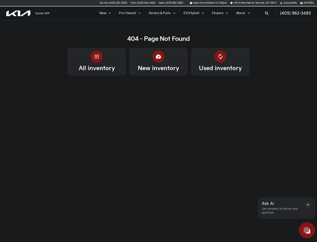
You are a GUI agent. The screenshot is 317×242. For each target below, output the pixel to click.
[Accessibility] (288, 3)
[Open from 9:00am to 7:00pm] (208, 3)
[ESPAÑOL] (307, 3)
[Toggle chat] (307, 230)
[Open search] (267, 13)
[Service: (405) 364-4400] (113, 3)
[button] (308, 205)
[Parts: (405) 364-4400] (143, 3)
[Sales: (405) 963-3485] (171, 3)
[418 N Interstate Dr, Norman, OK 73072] (253, 3)
